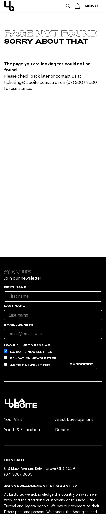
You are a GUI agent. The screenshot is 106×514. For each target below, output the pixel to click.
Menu (91, 6)
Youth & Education (22, 430)
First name (15, 287)
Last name (14, 305)
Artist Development (74, 420)
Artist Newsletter (27, 364)
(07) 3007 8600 (18, 474)
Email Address (19, 324)
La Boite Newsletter (28, 351)
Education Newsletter (30, 358)
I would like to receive (27, 345)
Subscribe (81, 364)
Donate (62, 430)
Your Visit (13, 420)
